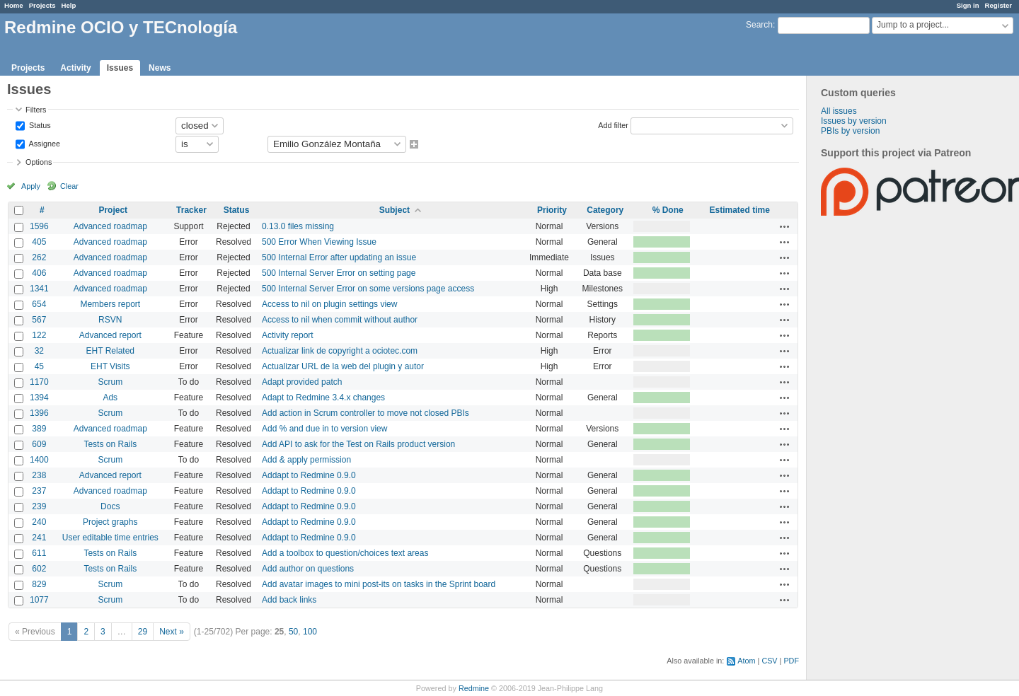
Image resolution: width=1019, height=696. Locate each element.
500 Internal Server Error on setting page (338, 273)
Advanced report (110, 335)
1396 (39, 413)
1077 (39, 600)
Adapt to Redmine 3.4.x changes (323, 397)
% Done (668, 210)
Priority (552, 210)
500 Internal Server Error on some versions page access (368, 289)
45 (39, 366)
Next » (171, 632)
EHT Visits (110, 366)
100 (310, 632)
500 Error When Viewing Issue (319, 242)
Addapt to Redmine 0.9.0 (309, 475)
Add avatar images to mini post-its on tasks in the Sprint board (378, 584)
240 (39, 522)
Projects (42, 5)
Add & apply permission (306, 460)
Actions (784, 226)
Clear (69, 186)
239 (39, 506)
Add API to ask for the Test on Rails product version (358, 444)
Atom (746, 660)
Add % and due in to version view (324, 429)
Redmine (474, 688)
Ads (110, 397)
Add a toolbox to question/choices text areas (345, 553)
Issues (120, 68)
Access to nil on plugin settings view (329, 304)
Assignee (43, 143)
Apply (30, 186)
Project (112, 210)
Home (13, 5)
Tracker (191, 210)
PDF (791, 660)
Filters (35, 109)
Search (759, 25)
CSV (769, 660)
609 (39, 444)
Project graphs (110, 522)
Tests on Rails (110, 444)
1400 (39, 460)
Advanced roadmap (110, 226)
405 (39, 242)
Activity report (287, 335)
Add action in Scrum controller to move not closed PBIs (365, 413)
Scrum (110, 382)
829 (39, 584)
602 (39, 569)
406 (39, 273)
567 (39, 320)
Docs (110, 506)
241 (39, 538)
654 (39, 304)
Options (38, 162)
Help (69, 5)
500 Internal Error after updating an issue (339, 257)
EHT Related (110, 351)
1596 (39, 226)
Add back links (289, 600)
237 (39, 491)
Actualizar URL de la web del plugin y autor (343, 366)
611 (39, 553)
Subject (394, 210)
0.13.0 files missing (298, 226)
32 (39, 351)
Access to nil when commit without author (340, 320)
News (160, 68)
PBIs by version (850, 131)
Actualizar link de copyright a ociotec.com (340, 351)
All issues (839, 111)
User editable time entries (110, 538)
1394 (39, 397)
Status (39, 124)
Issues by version (854, 121)
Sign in (968, 5)
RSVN (110, 320)
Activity (75, 68)
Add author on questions (308, 569)
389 (39, 429)
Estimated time (739, 210)
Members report (110, 304)
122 (39, 335)
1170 (39, 382)
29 (142, 632)
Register (998, 5)
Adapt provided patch (302, 382)
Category (605, 210)
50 (293, 632)
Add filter (613, 124)
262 (39, 257)
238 (39, 475)
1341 (39, 289)
